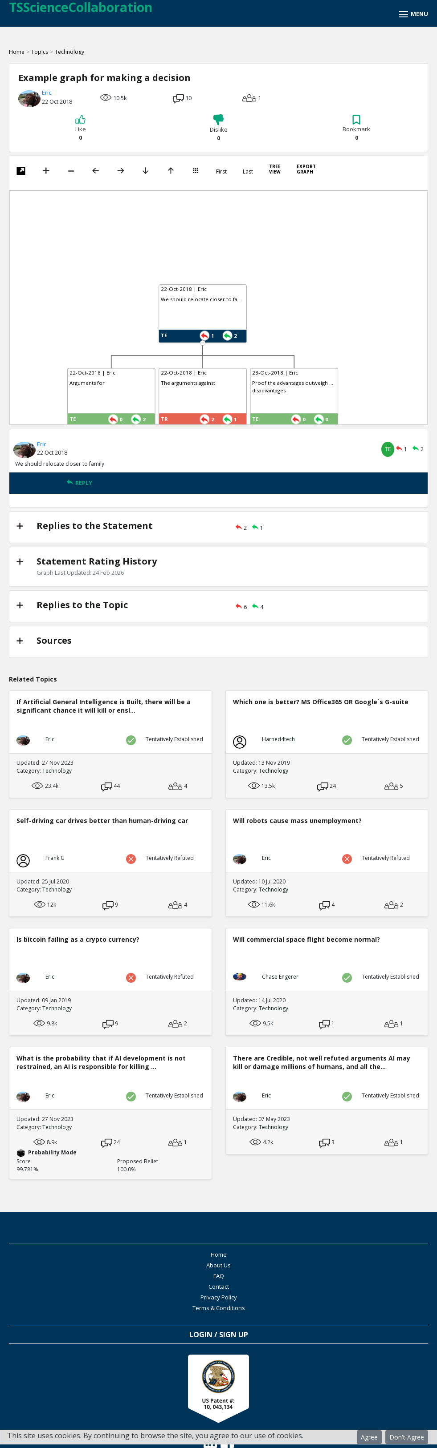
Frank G (55, 858)
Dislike (219, 128)
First (221, 171)
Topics (39, 52)
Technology (69, 52)
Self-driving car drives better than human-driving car (102, 820)
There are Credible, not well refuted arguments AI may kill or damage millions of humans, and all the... (321, 1062)
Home (17, 52)
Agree (369, 1437)
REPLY (79, 483)
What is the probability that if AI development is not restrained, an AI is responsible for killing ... (101, 1062)
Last (248, 171)
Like (80, 128)
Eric (46, 93)
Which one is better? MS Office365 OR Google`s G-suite (320, 702)
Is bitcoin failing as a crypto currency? (77, 939)
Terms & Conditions (320, 1276)
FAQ (117, 1265)
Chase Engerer (280, 976)
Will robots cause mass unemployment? (297, 820)
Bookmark (356, 128)
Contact (320, 1265)
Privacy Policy (117, 1276)
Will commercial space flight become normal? (306, 939)
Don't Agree (406, 1437)
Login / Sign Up (218, 1302)
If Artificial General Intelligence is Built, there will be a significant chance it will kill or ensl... (103, 706)
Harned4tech (278, 739)
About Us (320, 1254)
